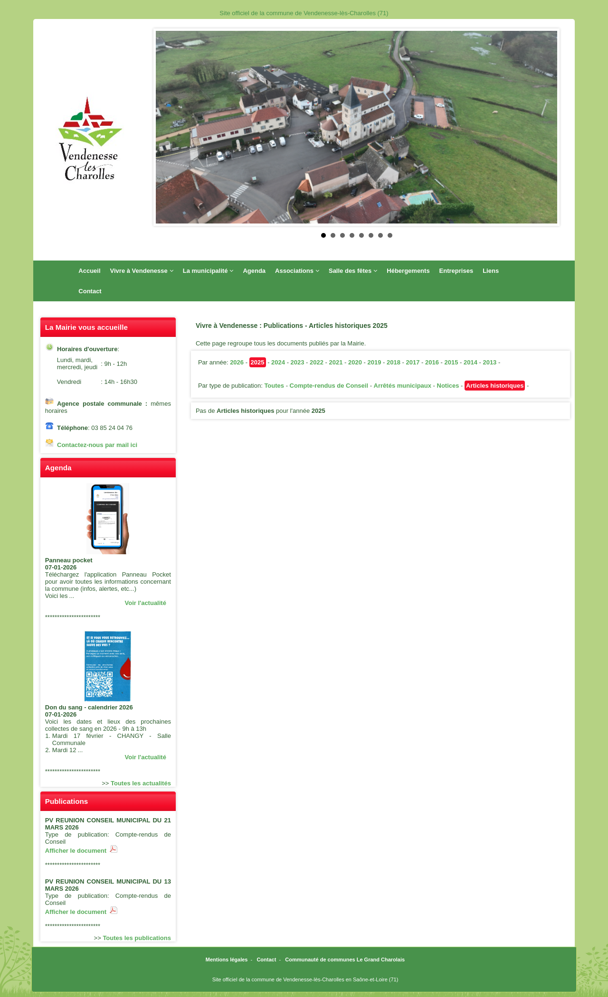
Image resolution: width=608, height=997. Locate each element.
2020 (355, 362)
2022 (316, 362)
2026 (237, 362)
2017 (412, 362)
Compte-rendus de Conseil (329, 385)
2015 (451, 362)
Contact (89, 291)
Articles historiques (494, 385)
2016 (432, 362)
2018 (393, 362)
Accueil (89, 270)
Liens (491, 270)
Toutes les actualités (141, 783)
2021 (336, 362)
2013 (489, 362)
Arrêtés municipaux (402, 385)
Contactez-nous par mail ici (97, 444)
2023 (297, 362)
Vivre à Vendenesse (141, 270)
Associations (297, 270)
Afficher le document (81, 850)
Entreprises (456, 270)
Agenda (254, 270)
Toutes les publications (137, 937)
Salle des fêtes (353, 270)
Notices (448, 385)
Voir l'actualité (145, 602)
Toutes (274, 385)
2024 (278, 362)
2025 (258, 362)
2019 (374, 362)
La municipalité (208, 270)
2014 (470, 362)
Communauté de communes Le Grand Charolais (345, 959)
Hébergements (408, 270)
